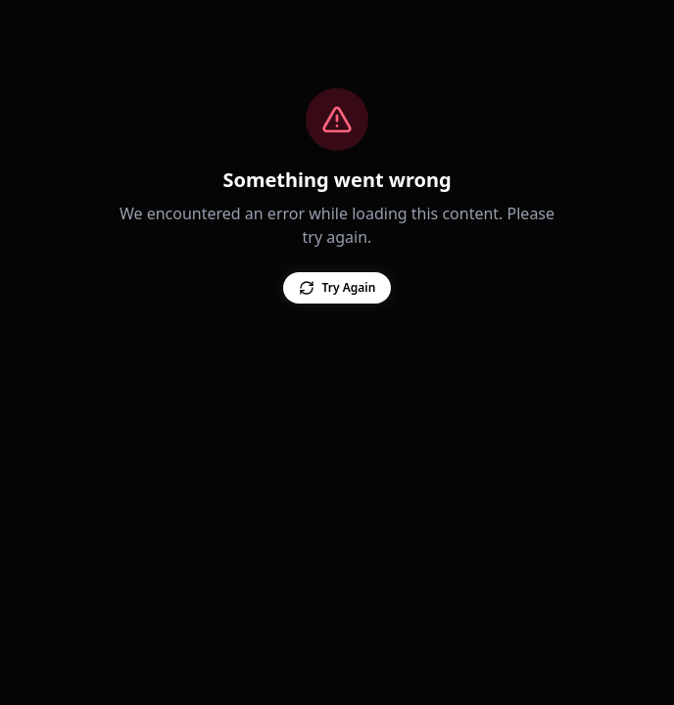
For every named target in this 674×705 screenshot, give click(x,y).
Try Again (329, 288)
